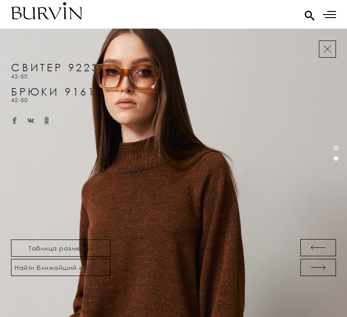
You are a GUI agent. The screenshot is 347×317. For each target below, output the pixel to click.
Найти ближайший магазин (61, 267)
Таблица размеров (61, 248)
